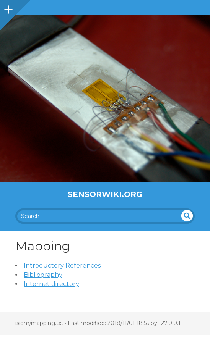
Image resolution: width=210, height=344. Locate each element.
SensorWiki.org (105, 194)
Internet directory (51, 283)
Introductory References (62, 265)
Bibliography (43, 274)
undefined (187, 215)
